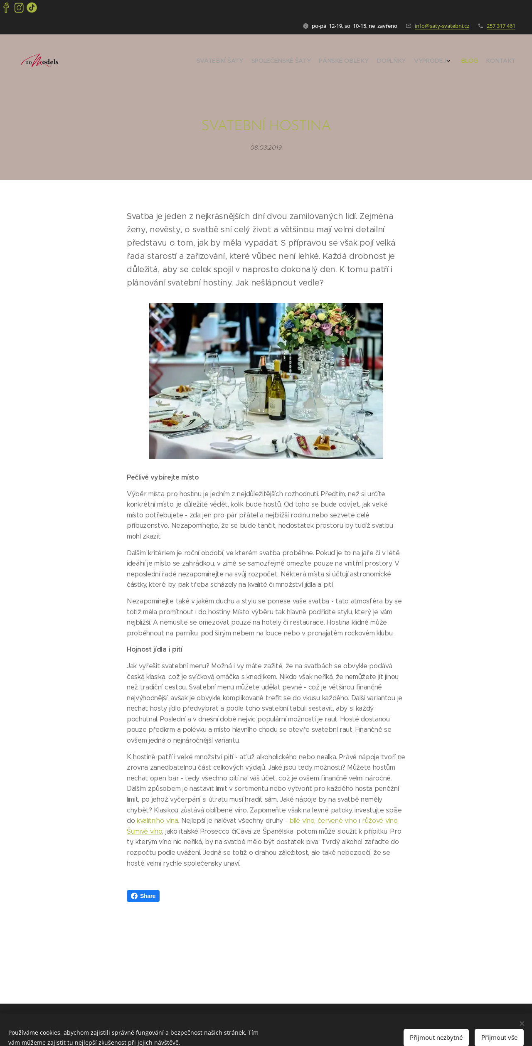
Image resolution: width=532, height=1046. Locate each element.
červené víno (337, 820)
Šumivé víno (144, 831)
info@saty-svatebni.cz (442, 26)
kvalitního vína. (158, 820)
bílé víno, (302, 820)
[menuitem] (460, 61)
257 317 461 (501, 26)
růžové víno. (380, 820)
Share (143, 896)
